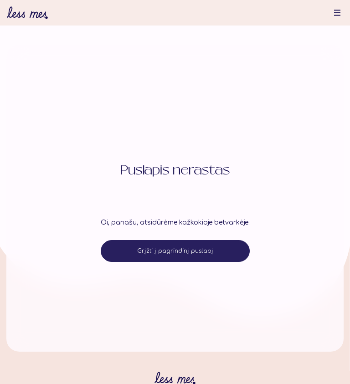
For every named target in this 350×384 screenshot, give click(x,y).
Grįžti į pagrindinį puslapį (175, 251)
